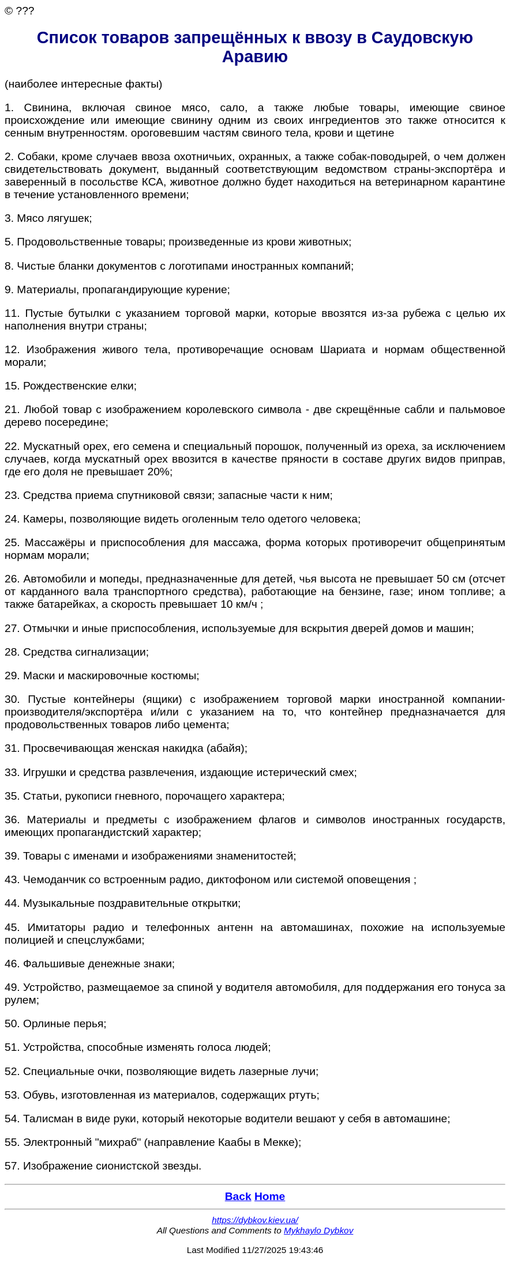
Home (269, 1196)
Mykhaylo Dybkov (318, 1230)
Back (238, 1196)
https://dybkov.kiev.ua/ (255, 1220)
